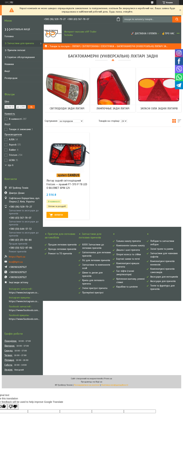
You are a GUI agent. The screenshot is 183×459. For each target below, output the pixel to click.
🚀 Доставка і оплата (144, 33)
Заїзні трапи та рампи (161, 249)
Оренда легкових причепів (62, 249)
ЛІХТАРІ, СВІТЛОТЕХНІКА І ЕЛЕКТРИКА (93, 46)
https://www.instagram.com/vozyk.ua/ (24, 301)
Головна (9, 36)
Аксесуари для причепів (163, 281)
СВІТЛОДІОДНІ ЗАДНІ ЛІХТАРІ (67, 108)
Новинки (9, 64)
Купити (59, 215)
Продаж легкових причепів (62, 244)
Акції (7, 71)
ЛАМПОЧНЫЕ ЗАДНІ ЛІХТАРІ (113, 108)
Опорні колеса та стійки (128, 254)
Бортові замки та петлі (128, 259)
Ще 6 (10, 165)
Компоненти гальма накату (130, 245)
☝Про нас (168, 33)
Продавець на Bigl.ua (91, 381)
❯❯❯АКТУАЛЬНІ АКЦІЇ (17, 29)
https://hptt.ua (17, 256)
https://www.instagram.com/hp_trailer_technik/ (24, 292)
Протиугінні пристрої (92, 292)
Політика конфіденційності (114, 385)
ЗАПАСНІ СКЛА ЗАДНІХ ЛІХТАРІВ (159, 108)
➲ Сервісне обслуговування (19, 57)
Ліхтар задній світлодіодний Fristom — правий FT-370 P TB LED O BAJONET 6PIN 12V (66, 184)
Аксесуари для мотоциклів (164, 276)
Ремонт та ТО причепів (60, 253)
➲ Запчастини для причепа (19, 43)
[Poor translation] (13, 407)
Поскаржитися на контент (87, 385)
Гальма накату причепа (128, 241)
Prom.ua (108, 378)
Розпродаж (11, 78)
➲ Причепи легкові (14, 50)
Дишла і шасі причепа (128, 250)
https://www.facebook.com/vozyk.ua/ (24, 319)
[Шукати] (176, 19)
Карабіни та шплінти (127, 286)
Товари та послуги (60, 46)
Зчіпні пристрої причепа (94, 288)
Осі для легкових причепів (96, 260)
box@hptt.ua (16, 261)
